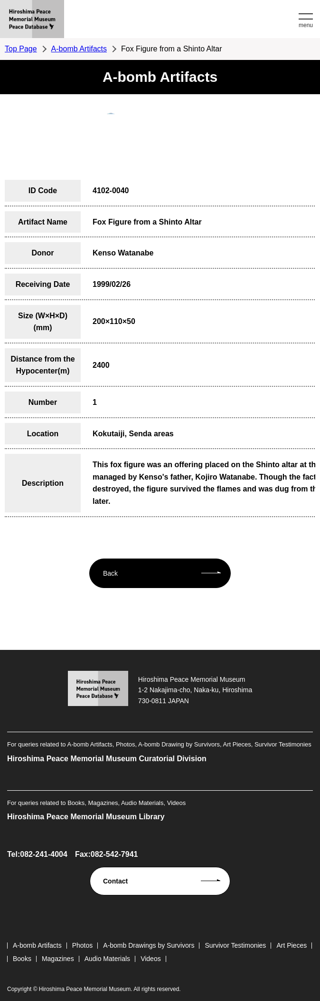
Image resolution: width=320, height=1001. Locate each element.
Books (22, 958)
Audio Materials (108, 958)
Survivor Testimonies (235, 945)
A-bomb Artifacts (79, 49)
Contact (115, 881)
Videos (151, 958)
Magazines (58, 958)
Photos (82, 945)
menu (306, 25)
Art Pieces (291, 945)
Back (110, 573)
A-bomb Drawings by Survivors (148, 945)
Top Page (21, 49)
